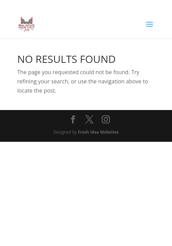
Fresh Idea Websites (98, 132)
